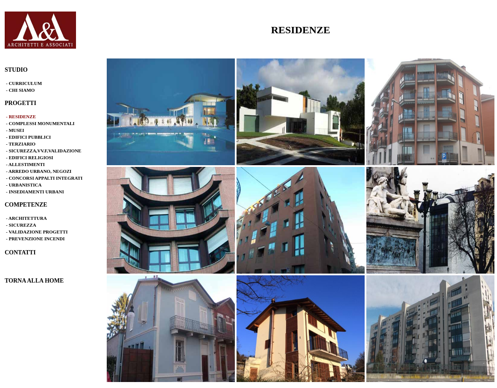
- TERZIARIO (20, 143)
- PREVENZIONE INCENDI (35, 238)
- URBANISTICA (23, 184)
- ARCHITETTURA (26, 218)
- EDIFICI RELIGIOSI (29, 157)
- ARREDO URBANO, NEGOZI (38, 171)
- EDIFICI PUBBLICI (28, 137)
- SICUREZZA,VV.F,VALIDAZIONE (43, 150)
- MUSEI (15, 130)
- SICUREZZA (21, 225)
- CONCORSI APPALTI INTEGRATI (44, 178)
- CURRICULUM (24, 83)
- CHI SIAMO (20, 90)
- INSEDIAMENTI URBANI (35, 191)
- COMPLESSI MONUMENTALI (40, 123)
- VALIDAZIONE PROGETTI (36, 231)
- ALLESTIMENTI (25, 164)
